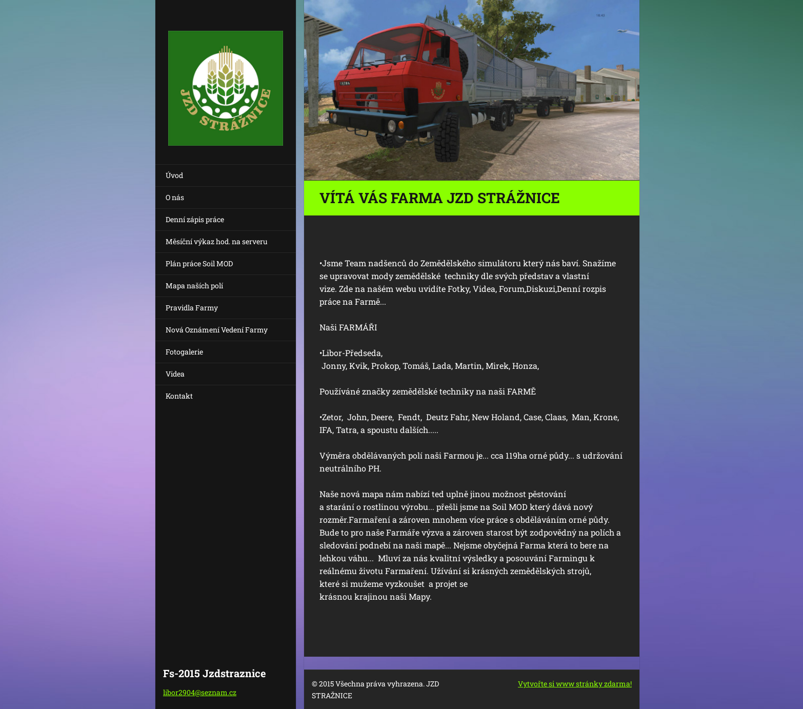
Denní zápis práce (195, 219)
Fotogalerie (184, 352)
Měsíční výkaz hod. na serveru (217, 241)
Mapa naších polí (194, 285)
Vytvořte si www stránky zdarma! (575, 683)
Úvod (174, 175)
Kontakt (179, 396)
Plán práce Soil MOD (199, 263)
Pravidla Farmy (192, 307)
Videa (175, 374)
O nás (175, 197)
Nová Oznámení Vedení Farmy (217, 329)
